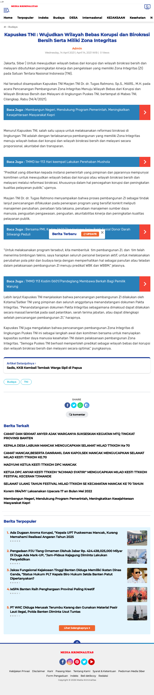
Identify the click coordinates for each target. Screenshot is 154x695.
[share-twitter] (74, 405)
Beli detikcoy (88, 675)
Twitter (86, 664)
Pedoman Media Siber (131, 671)
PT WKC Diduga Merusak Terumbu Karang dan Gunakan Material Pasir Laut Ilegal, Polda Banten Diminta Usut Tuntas (63, 610)
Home (8, 18)
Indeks (43, 18)
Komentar (77, 414)
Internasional (92, 18)
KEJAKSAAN (116, 18)
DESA (73, 18)
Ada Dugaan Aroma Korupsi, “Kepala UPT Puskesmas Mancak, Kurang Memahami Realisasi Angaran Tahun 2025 (64, 535)
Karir (50, 671)
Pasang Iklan (63, 671)
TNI (26, 381)
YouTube (94, 664)
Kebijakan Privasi (19, 671)
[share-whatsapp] (80, 405)
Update (90, 233)
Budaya (59, 18)
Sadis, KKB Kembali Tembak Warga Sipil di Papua (44, 368)
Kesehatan (138, 18)
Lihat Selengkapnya (77, 627)
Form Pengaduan (57, 675)
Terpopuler (25, 18)
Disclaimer (38, 671)
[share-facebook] (67, 405)
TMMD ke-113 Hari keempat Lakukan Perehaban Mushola (67, 162)
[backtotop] (77, 643)
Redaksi (103, 675)
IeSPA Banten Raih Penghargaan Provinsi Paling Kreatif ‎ (52, 589)
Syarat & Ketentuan (104, 671)
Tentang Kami (81, 671)
